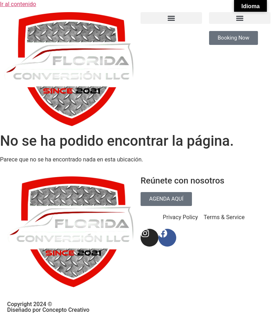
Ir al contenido (18, 4)
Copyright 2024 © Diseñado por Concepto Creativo (48, 307)
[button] (171, 18)
